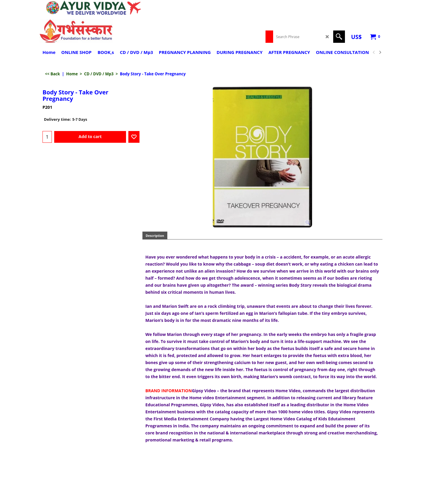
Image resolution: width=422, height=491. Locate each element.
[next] (379, 52)
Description (155, 235)
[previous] (374, 52)
